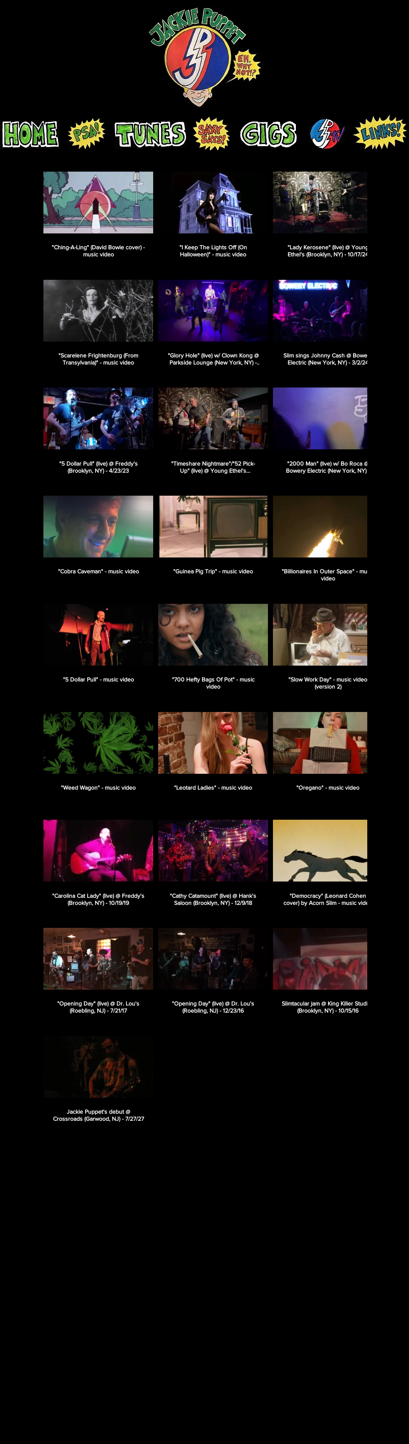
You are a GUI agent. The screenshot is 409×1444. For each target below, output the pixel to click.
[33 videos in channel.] (204, 647)
